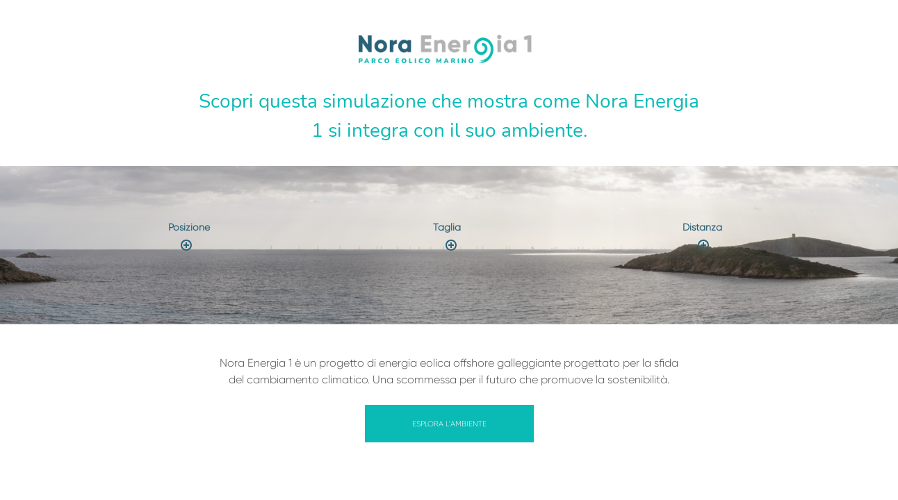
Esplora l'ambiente (449, 423)
